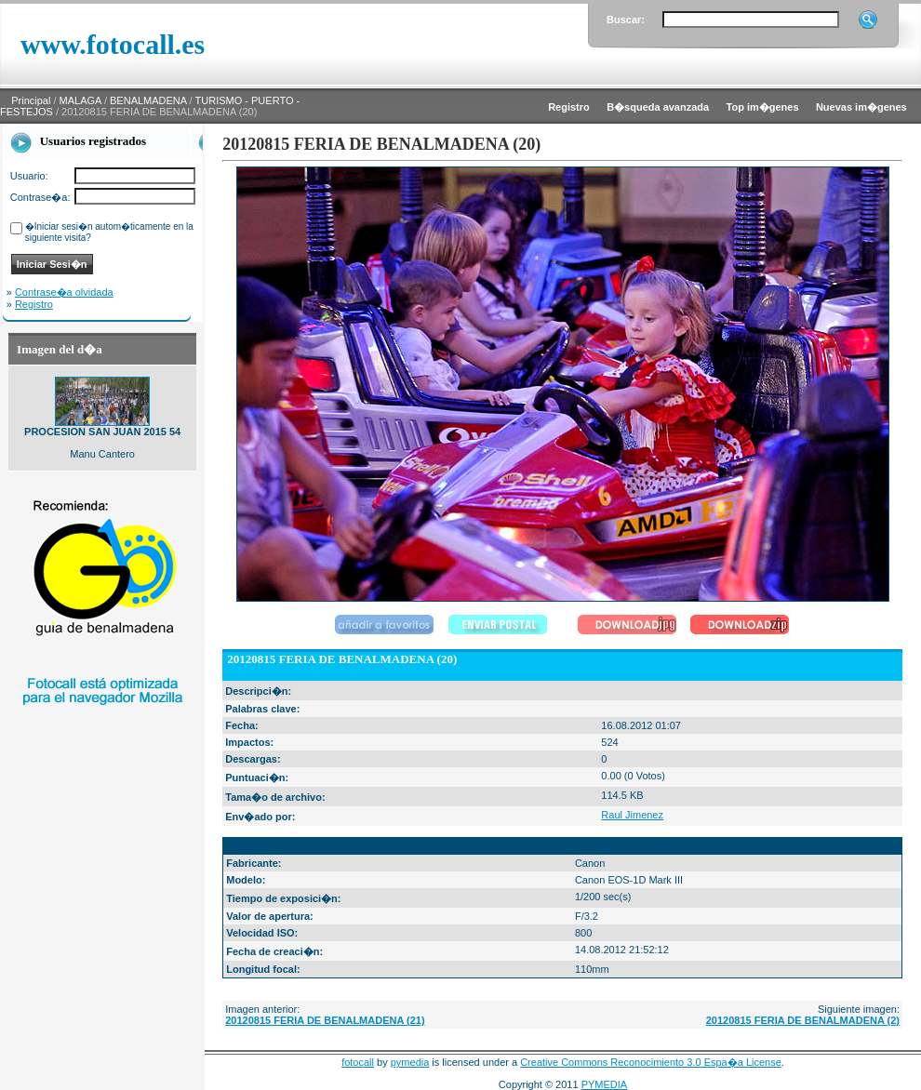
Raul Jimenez (632, 814)
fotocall (357, 1062)
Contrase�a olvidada (64, 292)
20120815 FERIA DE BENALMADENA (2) (803, 1020)
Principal (30, 100)
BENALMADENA (148, 100)
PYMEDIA (604, 1084)
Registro (34, 304)
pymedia (410, 1062)
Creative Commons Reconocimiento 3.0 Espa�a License (650, 1062)
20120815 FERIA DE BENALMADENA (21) (324, 1020)
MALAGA (80, 100)
